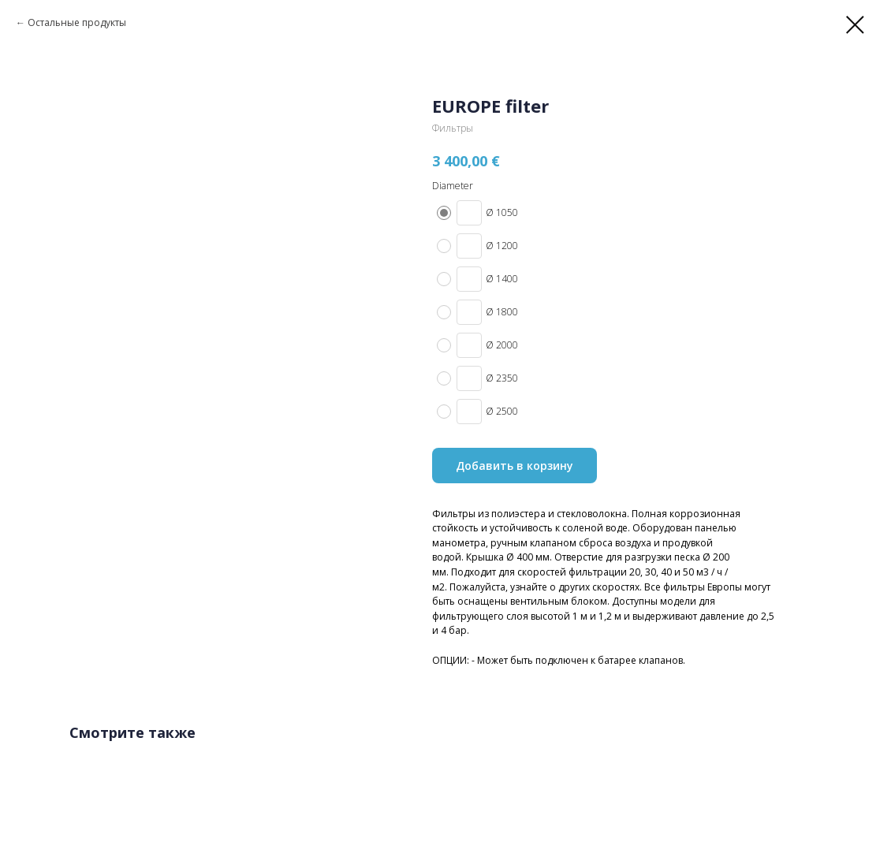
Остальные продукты (77, 22)
